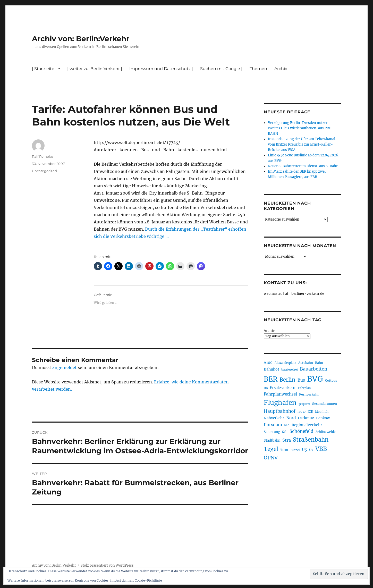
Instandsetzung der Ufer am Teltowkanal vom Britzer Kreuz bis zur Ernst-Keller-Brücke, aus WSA (301, 144)
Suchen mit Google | (221, 68)
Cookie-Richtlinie (148, 580)
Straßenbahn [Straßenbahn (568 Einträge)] (311, 439)
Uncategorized (44, 171)
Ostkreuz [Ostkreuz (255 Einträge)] (306, 418)
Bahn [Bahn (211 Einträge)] (319, 363)
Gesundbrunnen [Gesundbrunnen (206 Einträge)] (324, 404)
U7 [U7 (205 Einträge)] (311, 450)
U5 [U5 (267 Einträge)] (304, 449)
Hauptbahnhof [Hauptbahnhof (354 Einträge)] (279, 411)
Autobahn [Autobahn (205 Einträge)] (305, 363)
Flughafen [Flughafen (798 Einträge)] (280, 402)
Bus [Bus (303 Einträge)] (301, 380)
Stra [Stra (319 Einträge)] (286, 440)
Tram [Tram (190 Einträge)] (284, 450)
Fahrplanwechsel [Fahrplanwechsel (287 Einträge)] (280, 394)
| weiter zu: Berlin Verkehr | (94, 68)
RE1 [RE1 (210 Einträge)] (287, 425)
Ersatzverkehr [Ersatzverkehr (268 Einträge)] (283, 387)
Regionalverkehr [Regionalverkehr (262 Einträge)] (307, 425)
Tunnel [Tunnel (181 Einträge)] (295, 450)
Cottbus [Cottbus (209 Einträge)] (331, 380)
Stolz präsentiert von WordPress (107, 565)
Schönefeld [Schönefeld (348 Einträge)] (301, 431)
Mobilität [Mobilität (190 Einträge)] (322, 412)
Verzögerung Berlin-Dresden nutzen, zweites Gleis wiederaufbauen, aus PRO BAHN (299, 128)
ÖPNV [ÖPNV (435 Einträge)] (271, 458)
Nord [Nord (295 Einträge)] (291, 417)
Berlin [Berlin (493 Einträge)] (287, 379)
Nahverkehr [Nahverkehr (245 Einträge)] (274, 418)
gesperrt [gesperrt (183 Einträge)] (304, 404)
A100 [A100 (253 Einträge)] (268, 362)
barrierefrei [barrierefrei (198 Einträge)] (289, 369)
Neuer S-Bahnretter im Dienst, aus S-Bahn (303, 166)
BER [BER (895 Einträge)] (270, 379)
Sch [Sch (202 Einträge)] (284, 432)
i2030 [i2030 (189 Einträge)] (302, 412)
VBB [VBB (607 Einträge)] (321, 448)
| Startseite (43, 68)
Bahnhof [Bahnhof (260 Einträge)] (271, 369)
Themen (258, 68)
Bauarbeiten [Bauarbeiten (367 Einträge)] (313, 369)
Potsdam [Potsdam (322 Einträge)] (273, 424)
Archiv (280, 68)
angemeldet (64, 367)
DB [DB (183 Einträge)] (266, 388)
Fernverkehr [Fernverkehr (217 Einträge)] (309, 394)
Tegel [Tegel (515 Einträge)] (271, 449)
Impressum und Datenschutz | (161, 68)
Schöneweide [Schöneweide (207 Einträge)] (326, 432)
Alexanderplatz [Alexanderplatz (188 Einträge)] (285, 363)
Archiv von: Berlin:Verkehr (80, 38)
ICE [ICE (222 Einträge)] (310, 412)
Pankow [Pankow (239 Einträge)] (323, 418)
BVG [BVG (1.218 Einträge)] (315, 379)
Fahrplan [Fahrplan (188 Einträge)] (304, 388)
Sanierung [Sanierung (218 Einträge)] (272, 432)
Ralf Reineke (42, 156)
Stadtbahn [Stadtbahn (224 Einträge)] (272, 440)
